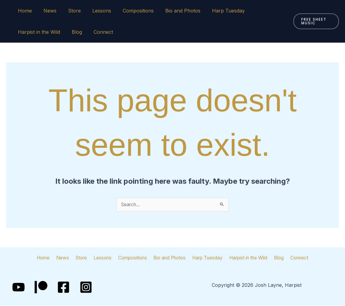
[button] (315, 21)
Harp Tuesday (216, 11)
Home (24, 11)
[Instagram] (86, 287)
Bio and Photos (172, 11)
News (47, 11)
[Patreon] (41, 287)
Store (69, 11)
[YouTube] (18, 287)
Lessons (95, 11)
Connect (98, 32)
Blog (74, 32)
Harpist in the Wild (38, 32)
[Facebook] (63, 287)
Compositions (129, 11)
